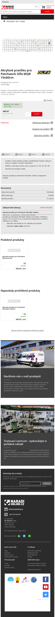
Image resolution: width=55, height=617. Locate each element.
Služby (30, 557)
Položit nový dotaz (46, 207)
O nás (6, 563)
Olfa (7, 84)
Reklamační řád (33, 553)
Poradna (7, 553)
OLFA (17, 21)
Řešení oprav (8, 555)
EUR (39, 7)
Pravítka (22, 21)
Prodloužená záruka (11, 557)
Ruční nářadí (10, 21)
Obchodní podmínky (34, 551)
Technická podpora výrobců (37, 563)
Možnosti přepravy (42, 122)
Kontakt (7, 565)
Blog (5, 551)
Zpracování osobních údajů (37, 565)
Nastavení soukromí (34, 569)
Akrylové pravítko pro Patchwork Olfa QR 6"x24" (13, 257)
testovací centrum (23, 450)
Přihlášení (5, 2)
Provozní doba (9, 567)
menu (5, 17)
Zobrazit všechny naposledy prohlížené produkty (27, 330)
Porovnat (49, 100)
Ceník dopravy (32, 555)
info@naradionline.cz (15, 509)
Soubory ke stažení (42, 129)
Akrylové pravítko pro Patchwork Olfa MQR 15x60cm (13, 308)
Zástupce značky (43, 135)
